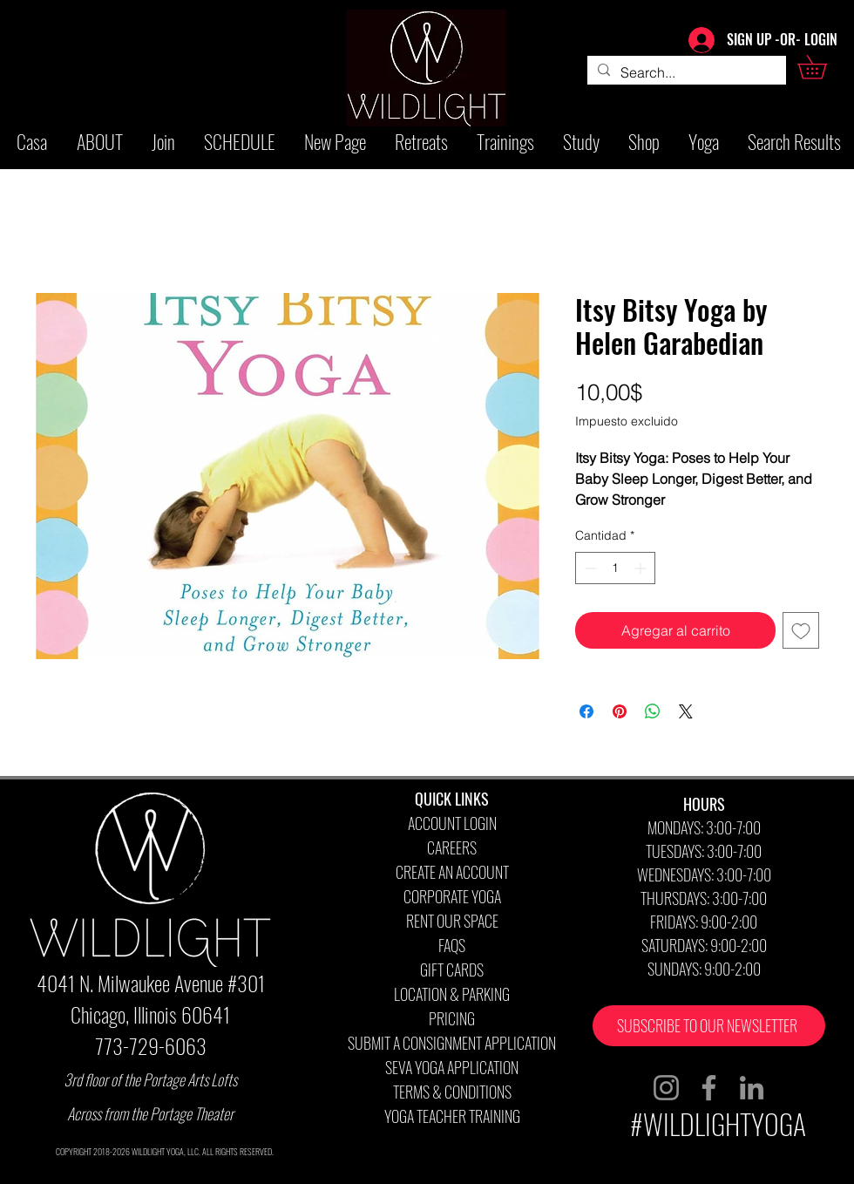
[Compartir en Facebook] (586, 711)
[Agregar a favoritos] (801, 630)
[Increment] (642, 568)
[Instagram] (666, 1088)
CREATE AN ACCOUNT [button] (452, 872)
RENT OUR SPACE (452, 920)
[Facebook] (709, 1088)
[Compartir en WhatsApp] (652, 711)
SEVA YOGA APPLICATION (451, 1067)
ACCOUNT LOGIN (452, 823)
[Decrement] (589, 568)
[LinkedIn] (752, 1088)
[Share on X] (685, 711)
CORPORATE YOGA (452, 896)
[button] (823, 67)
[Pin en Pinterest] (619, 711)
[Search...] (684, 72)
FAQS (451, 945)
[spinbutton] (615, 568)
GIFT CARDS (452, 969)
